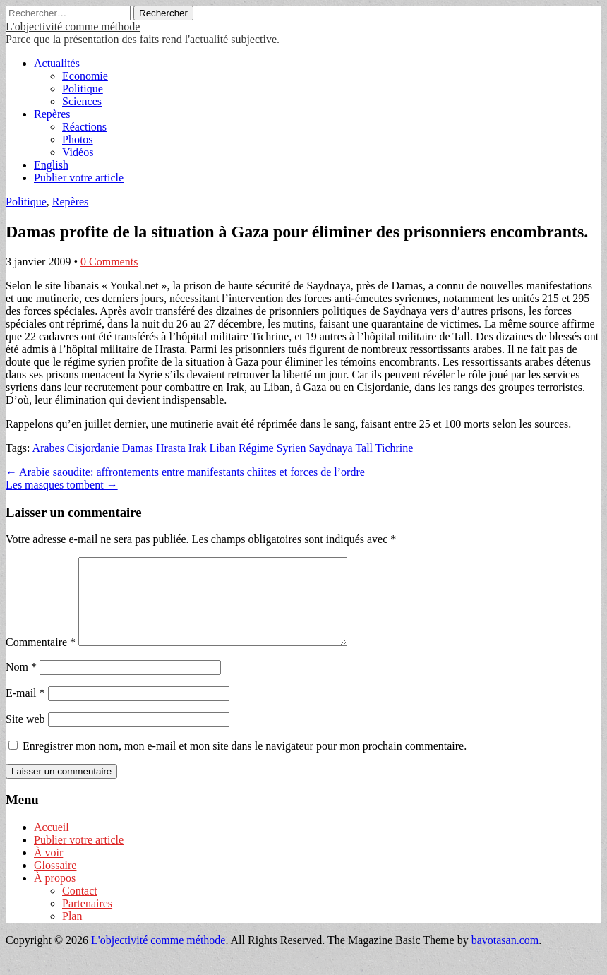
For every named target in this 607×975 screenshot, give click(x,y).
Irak (197, 448)
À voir (48, 869)
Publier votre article (79, 178)
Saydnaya (330, 448)
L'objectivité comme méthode (73, 26)
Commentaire (41, 659)
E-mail (25, 710)
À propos (55, 895)
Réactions (84, 127)
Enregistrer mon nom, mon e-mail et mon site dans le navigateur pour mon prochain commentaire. (245, 763)
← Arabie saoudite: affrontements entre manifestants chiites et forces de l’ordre (185, 472)
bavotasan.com (505, 957)
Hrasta (171, 448)
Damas (137, 448)
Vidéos (77, 152)
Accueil (51, 844)
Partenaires (87, 920)
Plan (72, 933)
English (51, 165)
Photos (77, 139)
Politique (82, 89)
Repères (52, 114)
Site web (25, 736)
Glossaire (55, 882)
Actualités (57, 63)
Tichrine (394, 448)
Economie (85, 76)
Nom (21, 684)
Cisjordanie (93, 448)
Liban (223, 448)
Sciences (82, 101)
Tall (364, 448)
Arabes (48, 448)
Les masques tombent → (62, 485)
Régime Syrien (272, 448)
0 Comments (109, 262)
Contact (79, 908)
